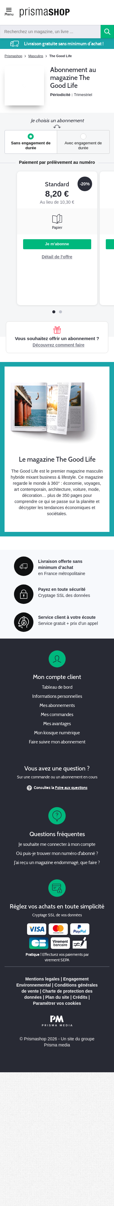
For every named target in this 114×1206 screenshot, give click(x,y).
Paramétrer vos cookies (57, 1003)
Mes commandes (57, 715)
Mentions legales (42, 979)
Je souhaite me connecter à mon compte (57, 844)
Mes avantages (57, 724)
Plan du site (57, 997)
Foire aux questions (71, 787)
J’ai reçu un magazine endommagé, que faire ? (57, 863)
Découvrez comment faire (58, 345)
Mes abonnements (57, 706)
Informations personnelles (57, 696)
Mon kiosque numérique (57, 733)
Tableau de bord (57, 687)
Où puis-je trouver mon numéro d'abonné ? (57, 854)
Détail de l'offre (57, 256)
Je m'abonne (57, 244)
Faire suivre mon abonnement (57, 742)
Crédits (80, 997)
